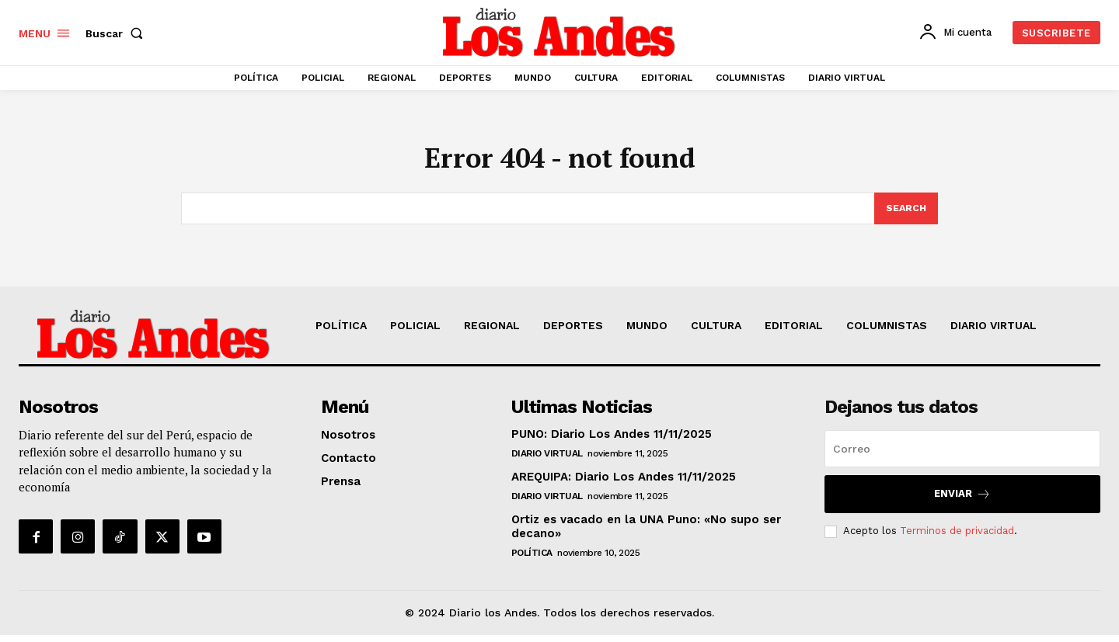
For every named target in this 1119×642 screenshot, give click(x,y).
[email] (962, 455)
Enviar (962, 501)
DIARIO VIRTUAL (547, 460)
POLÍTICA (532, 559)
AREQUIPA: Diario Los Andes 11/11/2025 (623, 484)
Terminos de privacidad (957, 537)
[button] (117, 33)
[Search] (905, 215)
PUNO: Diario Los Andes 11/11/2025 (611, 441)
